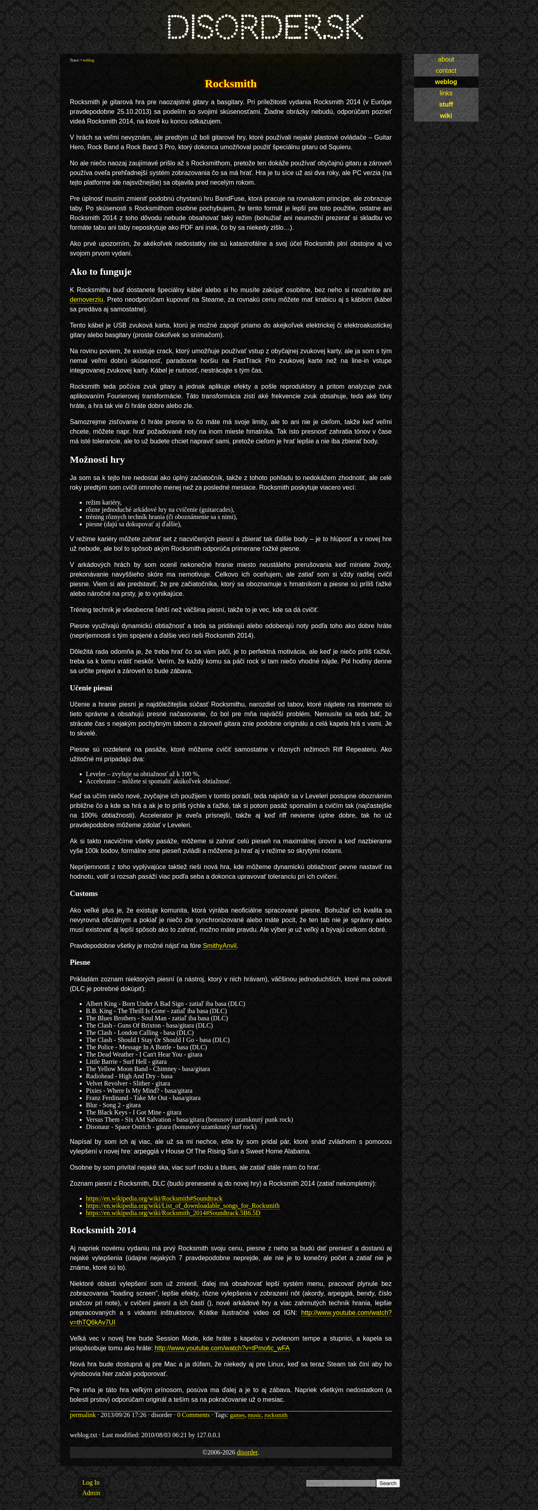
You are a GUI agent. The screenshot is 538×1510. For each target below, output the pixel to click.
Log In (91, 1482)
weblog (446, 81)
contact (446, 70)
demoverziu (86, 299)
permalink (83, 1414)
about (446, 59)
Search (387, 1483)
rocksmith (276, 1415)
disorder (247, 1452)
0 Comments (193, 1414)
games (237, 1415)
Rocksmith (231, 83)
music (255, 1415)
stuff (446, 104)
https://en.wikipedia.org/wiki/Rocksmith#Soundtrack (154, 1198)
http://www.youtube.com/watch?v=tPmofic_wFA (222, 1348)
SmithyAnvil (220, 945)
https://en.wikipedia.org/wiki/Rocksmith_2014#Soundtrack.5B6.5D (173, 1212)
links (445, 93)
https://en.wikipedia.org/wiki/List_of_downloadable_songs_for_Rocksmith (183, 1205)
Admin (91, 1492)
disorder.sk (264, 28)
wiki (446, 115)
